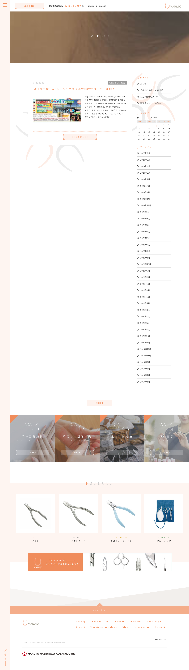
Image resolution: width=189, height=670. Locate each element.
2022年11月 (145, 205)
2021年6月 (145, 283)
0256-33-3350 (73, 5)
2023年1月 (145, 198)
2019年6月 (145, 381)
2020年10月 (145, 309)
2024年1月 (145, 179)
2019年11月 (145, 355)
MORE (100, 402)
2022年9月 (145, 211)
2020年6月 (145, 329)
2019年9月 (145, 362)
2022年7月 (145, 225)
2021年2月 (145, 296)
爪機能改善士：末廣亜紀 (151, 90)
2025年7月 (145, 153)
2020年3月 (145, 335)
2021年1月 (145, 303)
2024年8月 (145, 166)
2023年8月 (145, 185)
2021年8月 (145, 277)
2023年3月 (145, 192)
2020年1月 (145, 342)
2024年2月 (145, 172)
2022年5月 (145, 238)
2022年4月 (145, 244)
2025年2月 (145, 159)
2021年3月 (145, 290)
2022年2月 (145, 251)
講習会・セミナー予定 (150, 103)
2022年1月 (145, 257)
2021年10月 (145, 264)
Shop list (30, 5)
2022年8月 (145, 218)
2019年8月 (145, 368)
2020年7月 (145, 322)
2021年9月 (145, 270)
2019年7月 (145, 375)
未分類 (143, 83)
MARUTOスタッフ (149, 96)
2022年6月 (145, 231)
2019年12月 (145, 349)
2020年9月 (145, 316)
